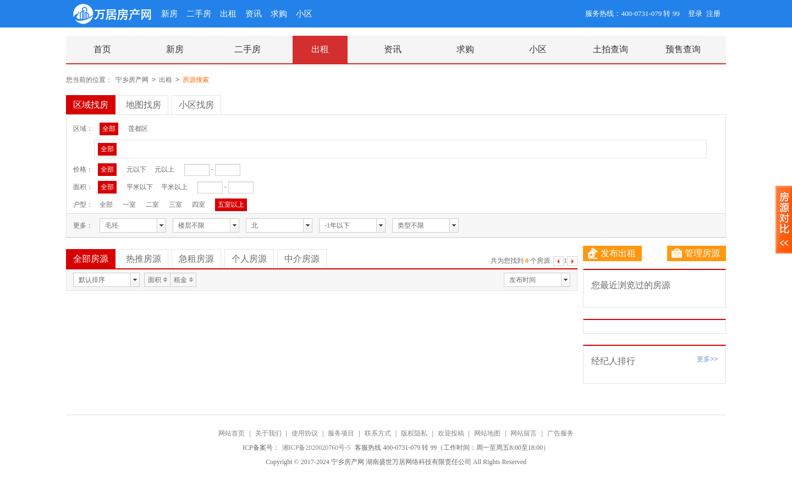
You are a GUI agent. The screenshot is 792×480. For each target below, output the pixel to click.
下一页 (572, 262)
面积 (154, 280)
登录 (695, 13)
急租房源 (196, 258)
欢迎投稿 (451, 433)
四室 (198, 204)
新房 (169, 13)
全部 (109, 129)
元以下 (136, 169)
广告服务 (560, 433)
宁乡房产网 (132, 80)
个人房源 (249, 258)
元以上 (164, 169)
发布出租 (611, 253)
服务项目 (341, 433)
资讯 (253, 13)
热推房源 (143, 258)
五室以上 (231, 204)
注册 (713, 13)
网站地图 (487, 433)
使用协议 (305, 433)
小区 (304, 13)
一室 (129, 204)
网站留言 (523, 433)
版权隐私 (414, 433)
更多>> (707, 359)
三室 (175, 204)
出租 (228, 13)
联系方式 (378, 433)
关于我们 (268, 433)
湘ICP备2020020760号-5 (317, 447)
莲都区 (138, 129)
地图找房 (143, 104)
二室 (152, 204)
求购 (279, 13)
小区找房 (196, 104)
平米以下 (140, 187)
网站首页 (231, 433)
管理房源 (696, 253)
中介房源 (302, 258)
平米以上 (174, 187)
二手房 (198, 13)
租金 (180, 280)
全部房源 (90, 258)
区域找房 (90, 104)
